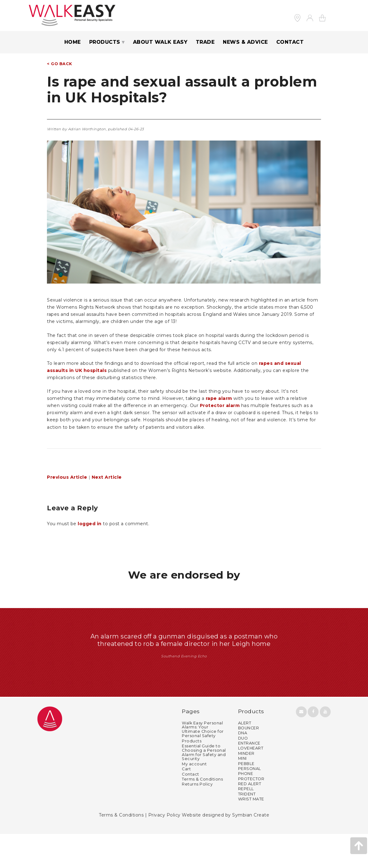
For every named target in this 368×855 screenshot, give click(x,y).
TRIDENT (247, 814)
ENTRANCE (249, 764)
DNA (242, 754)
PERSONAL (249, 789)
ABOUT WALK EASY (160, 42)
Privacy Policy (164, 836)
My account (194, 784)
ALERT (244, 743)
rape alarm (219, 398)
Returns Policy (197, 805)
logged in (90, 523)
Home (72, 42)
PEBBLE (246, 784)
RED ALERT (249, 805)
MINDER (246, 774)
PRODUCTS (104, 42)
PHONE (245, 794)
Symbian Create (250, 836)
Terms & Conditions (202, 800)
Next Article (107, 477)
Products (191, 761)
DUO (243, 759)
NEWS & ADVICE (245, 42)
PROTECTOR (251, 799)
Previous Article (67, 477)
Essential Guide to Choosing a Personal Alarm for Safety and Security (204, 773)
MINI (242, 779)
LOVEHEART (251, 769)
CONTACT (290, 42)
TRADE (205, 42)
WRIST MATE (251, 820)
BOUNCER (248, 748)
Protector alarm (220, 405)
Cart (186, 790)
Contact (190, 795)
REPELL (246, 810)
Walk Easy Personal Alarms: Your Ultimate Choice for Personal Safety (203, 750)
